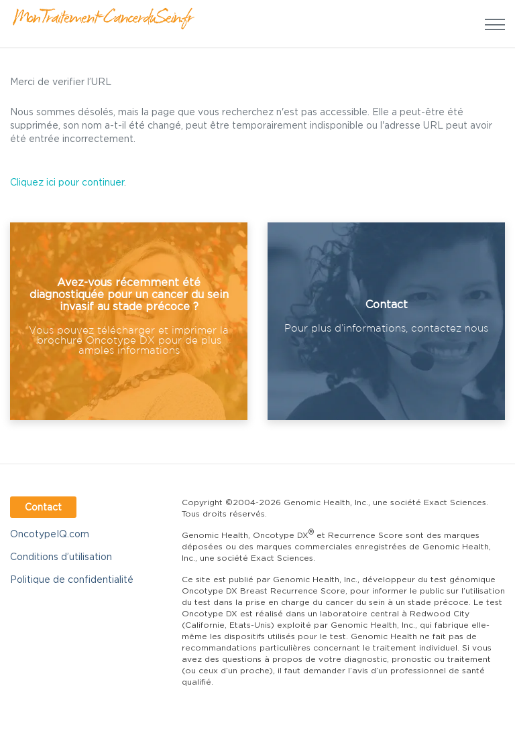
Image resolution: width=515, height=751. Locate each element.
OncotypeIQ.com (49, 534)
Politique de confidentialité (71, 579)
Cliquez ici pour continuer (67, 182)
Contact (43, 507)
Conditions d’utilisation (61, 556)
